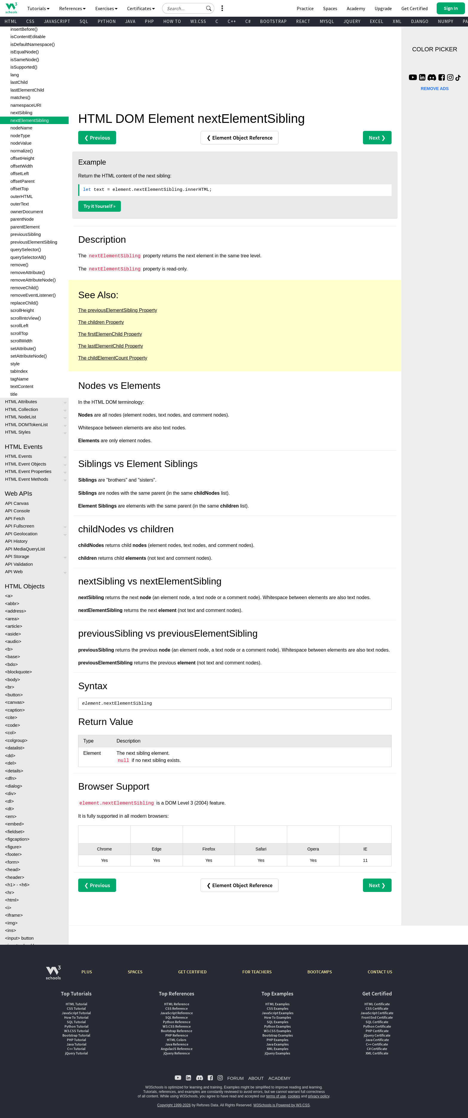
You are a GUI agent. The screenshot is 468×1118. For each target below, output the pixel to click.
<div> (10, 793)
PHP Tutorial (76, 1039)
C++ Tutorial (76, 1048)
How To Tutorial (76, 1017)
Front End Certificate (377, 1017)
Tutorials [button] (38, 8)
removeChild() (24, 287)
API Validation (19, 564)
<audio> (13, 641)
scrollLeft (19, 325)
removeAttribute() (27, 272)
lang (14, 74)
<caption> (15, 709)
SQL (84, 21)
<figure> (13, 846)
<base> (12, 656)
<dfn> (10, 778)
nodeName (21, 127)
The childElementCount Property (112, 358)
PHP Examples (277, 1039)
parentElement (25, 226)
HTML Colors (176, 1039)
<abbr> (12, 603)
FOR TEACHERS (257, 972)
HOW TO (172, 21)
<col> (10, 732)
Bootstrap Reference (176, 1031)
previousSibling (25, 234)
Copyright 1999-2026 (174, 1105)
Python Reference (176, 1022)
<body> (12, 679)
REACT (303, 21)
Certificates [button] (141, 8)
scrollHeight (22, 310)
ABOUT (256, 1078)
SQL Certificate (377, 1022)
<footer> (13, 854)
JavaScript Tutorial (76, 1013)
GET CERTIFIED (192, 972)
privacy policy (318, 1096)
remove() (19, 264)
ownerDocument (26, 211)
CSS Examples (277, 1008)
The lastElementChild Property (110, 346)
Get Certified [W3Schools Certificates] (414, 8)
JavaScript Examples (277, 1013)
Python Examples (277, 1026)
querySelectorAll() (28, 257)
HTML (10, 21)
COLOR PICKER (434, 49)
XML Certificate (377, 1053)
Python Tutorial (76, 1026)
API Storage (17, 556)
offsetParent (22, 181)
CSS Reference (176, 1008)
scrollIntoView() (25, 318)
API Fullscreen (19, 525)
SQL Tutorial (76, 1022)
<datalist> (14, 747)
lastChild (19, 82)
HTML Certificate (377, 1004)
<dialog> (13, 785)
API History (16, 541)
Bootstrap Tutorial (76, 1035)
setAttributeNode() (28, 355)
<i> (8, 907)
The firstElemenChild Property (110, 334)
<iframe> (14, 915)
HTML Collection (21, 409)
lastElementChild (27, 89)
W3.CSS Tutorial (76, 1031)
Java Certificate (377, 1039)
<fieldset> (14, 831)
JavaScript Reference (176, 1013)
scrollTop (19, 333)
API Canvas (17, 503)
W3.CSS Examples (277, 1031)
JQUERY (352, 21)
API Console (17, 510)
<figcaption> (17, 839)
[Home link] (11, 8)
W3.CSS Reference (177, 1026)
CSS (30, 21)
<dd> (10, 755)
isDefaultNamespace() (32, 44)
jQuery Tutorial (76, 1053)
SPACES (135, 972)
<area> (12, 618)
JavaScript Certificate (377, 1013)
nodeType (20, 135)
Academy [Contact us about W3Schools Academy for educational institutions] (356, 8)
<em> (10, 816)
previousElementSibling (33, 242)
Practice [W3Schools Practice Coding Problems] (305, 8)
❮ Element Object (240, 137)
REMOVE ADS (435, 88)
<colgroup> (16, 740)
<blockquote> (18, 671)
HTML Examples (277, 1004)
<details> (14, 770)
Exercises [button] (106, 8)
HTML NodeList (20, 416)
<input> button (19, 938)
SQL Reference (176, 1017)
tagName (19, 378)
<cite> (11, 717)
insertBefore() (24, 29)
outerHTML (21, 196)
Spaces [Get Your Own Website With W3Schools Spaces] (330, 8)
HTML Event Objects (25, 463)
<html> (12, 899)
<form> (12, 862)
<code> (12, 725)
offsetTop (19, 188)
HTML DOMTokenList (26, 424)
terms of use (276, 1096)
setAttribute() (23, 348)
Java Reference (176, 1044)
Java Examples (277, 1044)
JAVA (130, 21)
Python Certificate (377, 1026)
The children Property (101, 322)
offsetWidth (21, 165)
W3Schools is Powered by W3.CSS (281, 1105)
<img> (11, 922)
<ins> (10, 930)
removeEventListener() (33, 295)
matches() (20, 97)
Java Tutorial (76, 1044)
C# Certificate (377, 1048)
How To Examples (277, 1017)
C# (248, 21)
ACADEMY (279, 1078)
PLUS (86, 972)
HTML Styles (17, 431)
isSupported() (23, 66)
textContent (21, 386)
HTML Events (18, 456)
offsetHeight (22, 158)
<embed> (14, 823)
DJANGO (420, 21)
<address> (15, 610)
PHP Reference (176, 1035)
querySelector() (25, 249)
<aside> (13, 633)
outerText (19, 203)
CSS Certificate (377, 1008)
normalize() (21, 150)
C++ (232, 21)
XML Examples (277, 1048)
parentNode (22, 219)
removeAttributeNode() (33, 279)
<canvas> (14, 702)
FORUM (235, 1078)
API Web (14, 571)
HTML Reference (176, 1004)
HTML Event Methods (26, 479)
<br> (9, 686)
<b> (9, 649)
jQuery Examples (277, 1053)
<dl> (9, 801)
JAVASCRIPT (57, 21)
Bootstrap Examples (277, 1035)
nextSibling (21, 112)
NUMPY (445, 21)
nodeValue (21, 143)
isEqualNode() (24, 51)
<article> (13, 626)
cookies (294, 1096)
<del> (10, 763)
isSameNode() (24, 59)
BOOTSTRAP (273, 21)
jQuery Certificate (377, 1035)
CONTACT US (380, 972)
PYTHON (107, 21)
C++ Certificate (377, 1044)
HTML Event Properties (28, 471)
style (15, 363)
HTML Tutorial (76, 1004)
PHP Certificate (377, 1031)
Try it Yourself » (100, 206)
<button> (14, 694)
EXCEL (377, 21)
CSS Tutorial (76, 1008)
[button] (209, 8)
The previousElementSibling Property (117, 310)
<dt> (9, 808)
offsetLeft (19, 173)
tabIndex (19, 371)
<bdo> (11, 664)
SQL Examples (277, 1022)
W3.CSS (198, 21)
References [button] (72, 8)
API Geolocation (21, 533)
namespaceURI (25, 105)
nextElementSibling (29, 120)
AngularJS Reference (177, 1048)
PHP (149, 21)
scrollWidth (21, 340)
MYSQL (327, 21)
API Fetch (15, 518)
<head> (12, 869)
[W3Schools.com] (53, 975)
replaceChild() (24, 302)
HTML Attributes (21, 401)
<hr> (9, 892)
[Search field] (188, 8)
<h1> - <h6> (17, 884)
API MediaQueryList (25, 548)
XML (397, 21)
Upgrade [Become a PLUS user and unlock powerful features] (383, 8)
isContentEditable (28, 36)
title (13, 394)
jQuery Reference (177, 1053)
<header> (14, 877)
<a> (9, 595)
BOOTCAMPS (319, 972)
